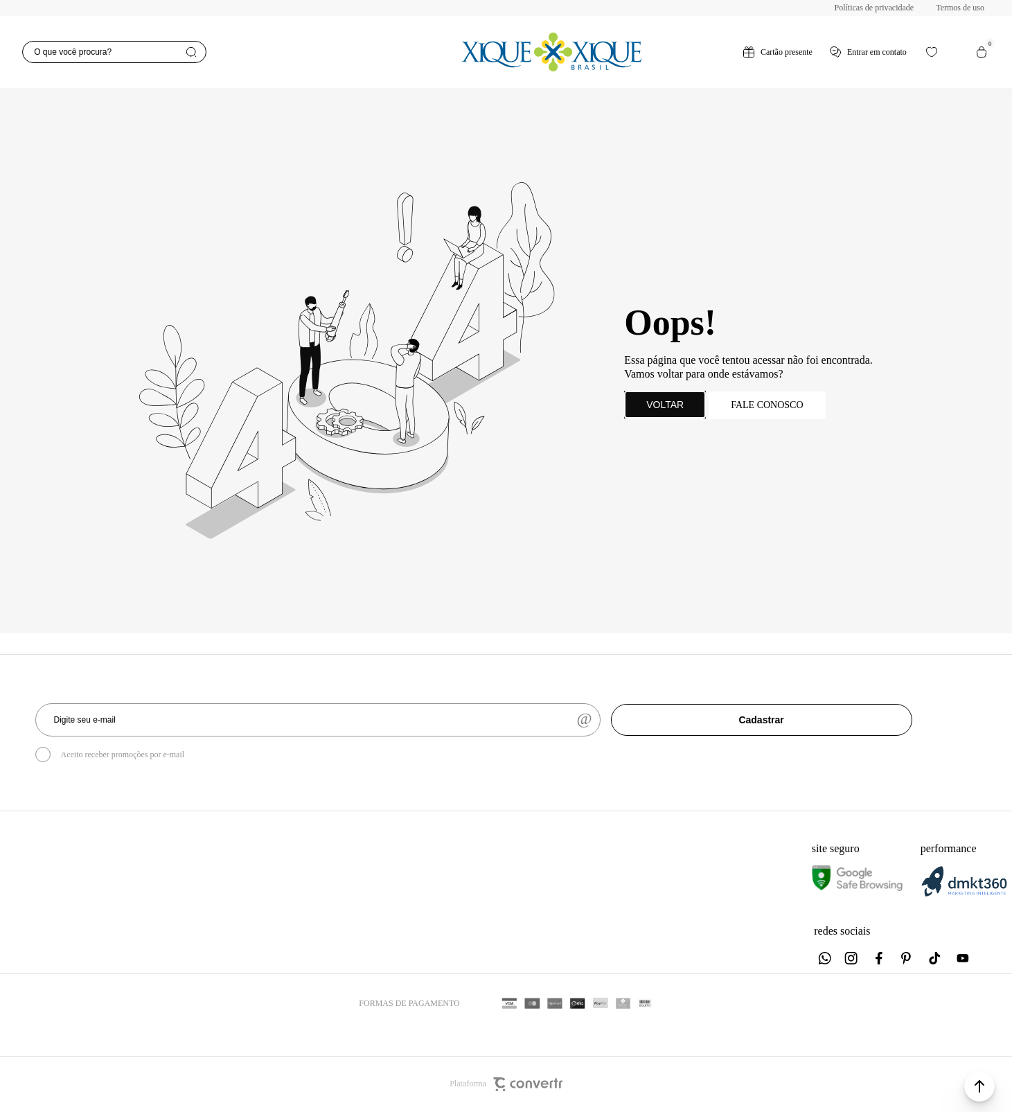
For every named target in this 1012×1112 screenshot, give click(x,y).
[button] (979, 1086)
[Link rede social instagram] (852, 958)
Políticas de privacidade (874, 7)
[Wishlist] (931, 52)
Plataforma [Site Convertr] (506, 1084)
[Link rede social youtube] (962, 958)
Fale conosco (767, 405)
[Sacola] (981, 52)
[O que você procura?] (114, 52)
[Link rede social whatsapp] (824, 958)
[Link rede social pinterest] (907, 958)
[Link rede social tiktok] (935, 958)
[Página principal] (552, 52)
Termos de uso (960, 7)
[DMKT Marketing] (964, 894)
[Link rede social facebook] (879, 958)
